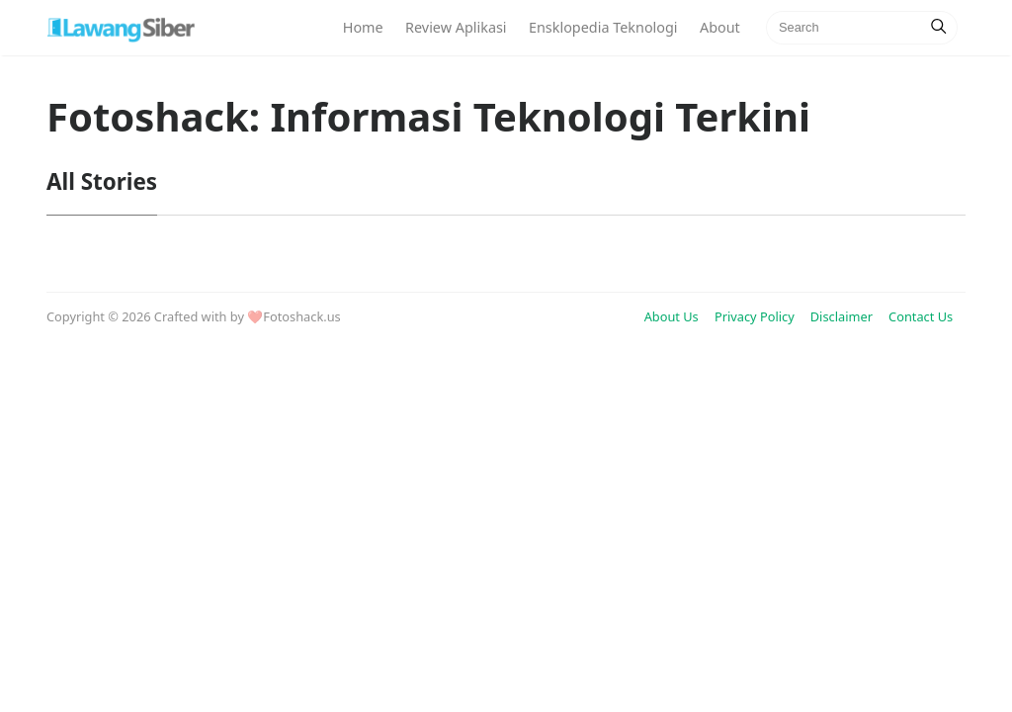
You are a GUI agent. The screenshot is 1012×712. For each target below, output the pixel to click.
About (720, 27)
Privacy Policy (755, 316)
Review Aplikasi (456, 27)
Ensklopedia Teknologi (603, 27)
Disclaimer (841, 316)
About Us (671, 316)
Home (363, 27)
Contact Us (920, 316)
